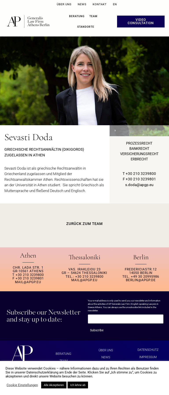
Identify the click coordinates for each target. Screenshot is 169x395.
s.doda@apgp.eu (139, 185)
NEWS (82, 4)
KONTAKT (100, 4)
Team (93, 16)
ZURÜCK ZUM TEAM (84, 223)
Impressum (148, 357)
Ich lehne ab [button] (77, 385)
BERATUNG (76, 16)
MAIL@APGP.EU (28, 282)
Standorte (85, 26)
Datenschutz (148, 350)
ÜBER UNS (64, 4)
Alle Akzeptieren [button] (54, 385)
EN (115, 4)
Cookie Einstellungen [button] (22, 385)
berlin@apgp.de (141, 280)
